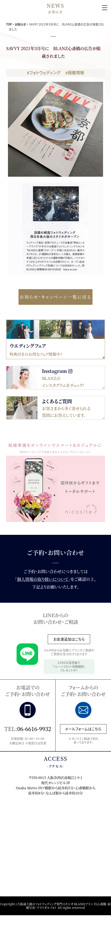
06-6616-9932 (34, 729)
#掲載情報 (74, 73)
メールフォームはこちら (83, 728)
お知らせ (20, 24)
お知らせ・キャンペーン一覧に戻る (55, 297)
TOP (9, 24)
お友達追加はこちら (69, 639)
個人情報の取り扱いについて (42, 579)
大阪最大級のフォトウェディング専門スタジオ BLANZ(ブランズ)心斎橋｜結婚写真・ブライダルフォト (64, 906)
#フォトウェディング (43, 73)
